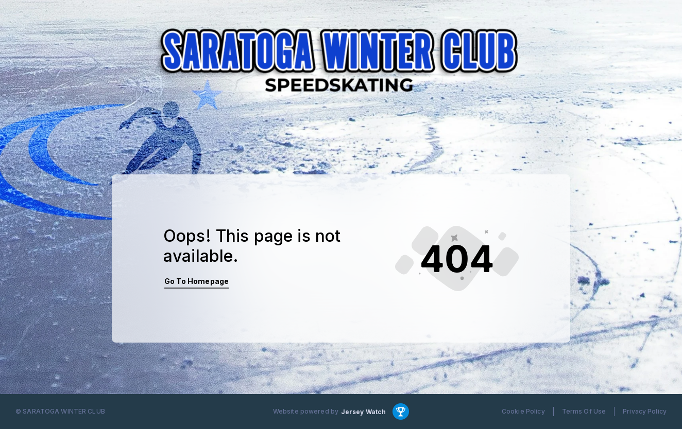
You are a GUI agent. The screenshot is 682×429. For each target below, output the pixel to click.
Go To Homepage (196, 281)
